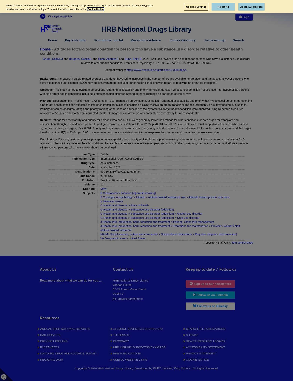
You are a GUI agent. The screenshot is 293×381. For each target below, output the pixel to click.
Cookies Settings (196, 6)
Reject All (223, 6)
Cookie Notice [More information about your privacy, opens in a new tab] (95, 9)
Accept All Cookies (251, 6)
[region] (146, 6)
